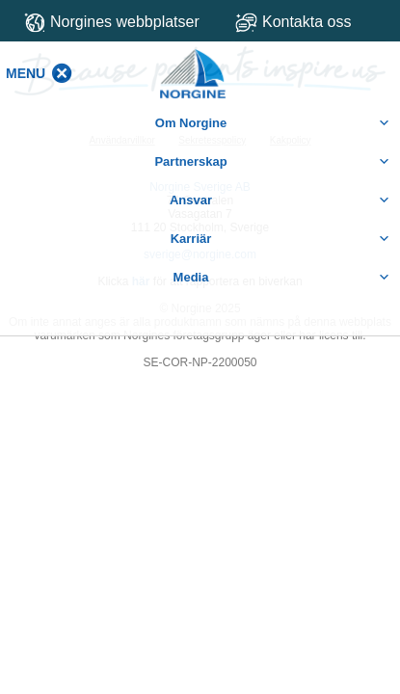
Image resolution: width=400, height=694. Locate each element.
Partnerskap (272, 162)
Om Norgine (272, 123)
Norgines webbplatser (112, 23)
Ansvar (280, 200)
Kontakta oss (310, 21)
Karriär (280, 239)
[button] (25, 73)
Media (281, 277)
